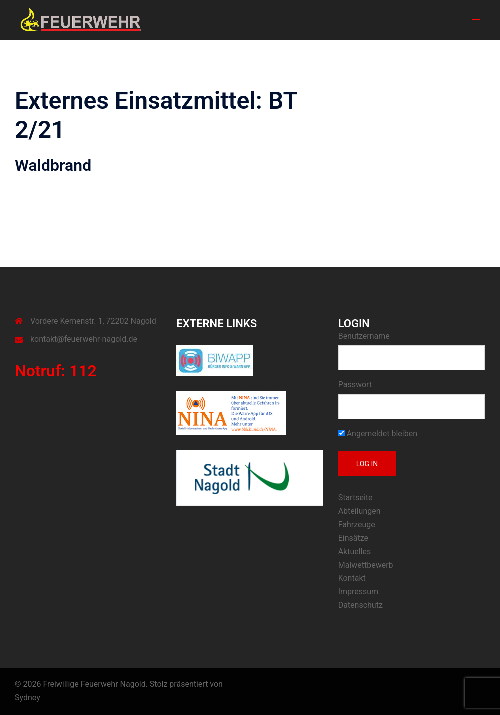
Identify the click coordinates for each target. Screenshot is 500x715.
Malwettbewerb (366, 565)
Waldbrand (53, 165)
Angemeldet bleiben (378, 433)
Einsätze (353, 538)
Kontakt (352, 578)
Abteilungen (359, 511)
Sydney (27, 697)
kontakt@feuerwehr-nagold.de (84, 339)
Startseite (355, 497)
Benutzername (364, 336)
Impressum (358, 591)
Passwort (355, 385)
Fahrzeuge (357, 525)
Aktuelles (355, 551)
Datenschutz (360, 605)
